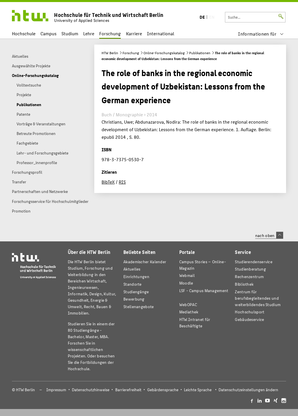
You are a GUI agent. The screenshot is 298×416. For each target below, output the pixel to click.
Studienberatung (250, 269)
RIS (122, 181)
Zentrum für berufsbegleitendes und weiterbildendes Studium (258, 298)
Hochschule (24, 33)
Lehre (88, 33)
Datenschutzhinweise (90, 390)
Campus (48, 33)
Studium (69, 33)
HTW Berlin (110, 52)
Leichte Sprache (198, 390)
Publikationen (199, 52)
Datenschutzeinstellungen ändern (248, 390)
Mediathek (188, 312)
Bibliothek (244, 284)
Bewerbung (134, 299)
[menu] (261, 33)
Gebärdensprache (162, 390)
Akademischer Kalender (144, 262)
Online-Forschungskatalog (164, 52)
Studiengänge (136, 292)
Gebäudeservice (249, 319)
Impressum (56, 390)
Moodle (186, 283)
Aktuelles (132, 269)
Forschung (110, 33)
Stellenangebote (138, 306)
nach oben (269, 235)
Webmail (187, 275)
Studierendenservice (253, 262)
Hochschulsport (249, 312)
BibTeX (108, 181)
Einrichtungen (136, 276)
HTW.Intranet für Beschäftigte (194, 322)
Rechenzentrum (249, 276)
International (160, 33)
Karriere (134, 33)
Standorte (132, 284)
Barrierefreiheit (128, 390)
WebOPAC (188, 304)
